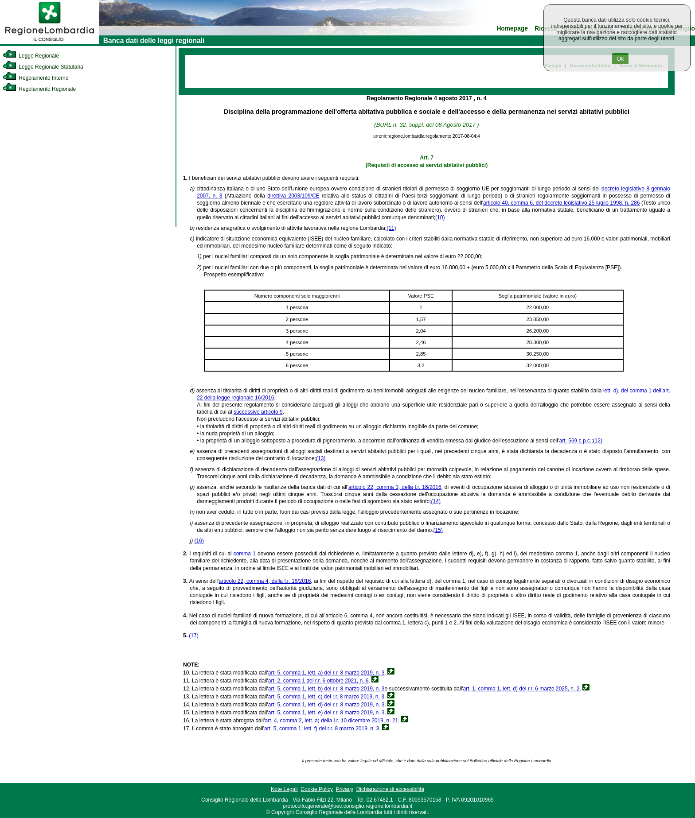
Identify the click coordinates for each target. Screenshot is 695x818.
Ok (620, 58)
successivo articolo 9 (258, 412)
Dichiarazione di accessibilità (390, 789)
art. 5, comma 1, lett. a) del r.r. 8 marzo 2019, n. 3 (326, 673)
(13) (320, 458)
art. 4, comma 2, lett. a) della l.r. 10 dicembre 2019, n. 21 (331, 720)
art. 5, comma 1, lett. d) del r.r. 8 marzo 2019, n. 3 (326, 705)
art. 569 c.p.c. (575, 441)
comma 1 (245, 554)
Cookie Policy (317, 789)
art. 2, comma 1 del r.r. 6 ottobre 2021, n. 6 (318, 681)
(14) (436, 501)
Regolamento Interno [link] (35, 78)
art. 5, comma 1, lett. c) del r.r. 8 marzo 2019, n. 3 (326, 697)
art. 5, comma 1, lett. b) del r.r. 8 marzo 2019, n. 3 (326, 689)
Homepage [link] (512, 28)
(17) (193, 635)
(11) (391, 228)
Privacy (344, 789)
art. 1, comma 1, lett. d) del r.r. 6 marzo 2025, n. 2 (521, 689)
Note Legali (284, 789)
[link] (49, 42)
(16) (199, 541)
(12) (597, 441)
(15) (437, 530)
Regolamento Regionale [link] (39, 89)
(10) (440, 217)
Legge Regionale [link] (31, 56)
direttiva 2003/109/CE (293, 196)
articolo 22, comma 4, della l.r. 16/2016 (265, 581)
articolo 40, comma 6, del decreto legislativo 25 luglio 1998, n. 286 (561, 203)
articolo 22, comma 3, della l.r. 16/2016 (394, 487)
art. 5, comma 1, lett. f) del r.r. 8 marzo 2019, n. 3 (321, 728)
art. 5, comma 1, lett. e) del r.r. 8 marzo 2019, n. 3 (326, 712)
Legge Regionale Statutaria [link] (43, 67)
